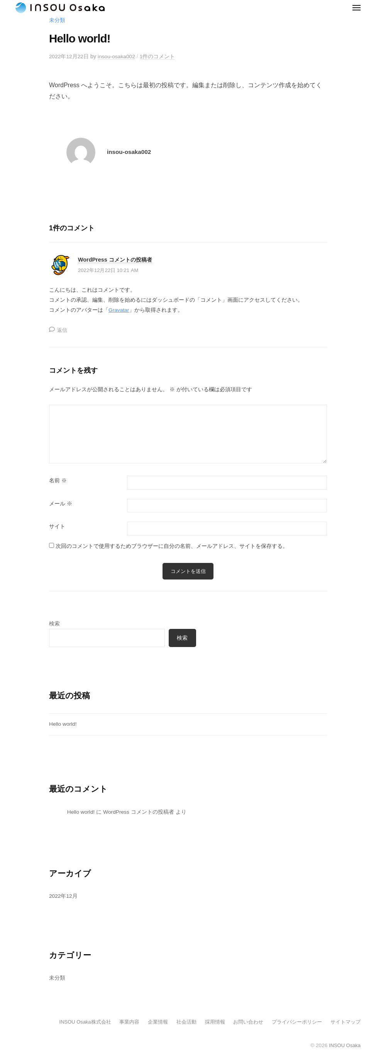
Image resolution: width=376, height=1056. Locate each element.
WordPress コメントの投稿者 (117, 260)
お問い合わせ (241, 1023)
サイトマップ (344, 1023)
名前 (58, 481)
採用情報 (206, 1023)
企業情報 (145, 1023)
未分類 (57, 21)
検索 (54, 624)
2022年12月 (63, 897)
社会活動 (175, 1023)
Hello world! (63, 725)
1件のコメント (160, 57)
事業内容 (115, 1023)
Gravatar (119, 310)
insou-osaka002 (118, 57)
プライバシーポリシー (293, 1023)
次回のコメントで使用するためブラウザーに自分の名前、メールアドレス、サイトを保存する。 (172, 546)
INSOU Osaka (344, 1046)
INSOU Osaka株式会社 (68, 1023)
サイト (57, 527)
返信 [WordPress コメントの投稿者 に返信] (62, 330)
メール (60, 504)
